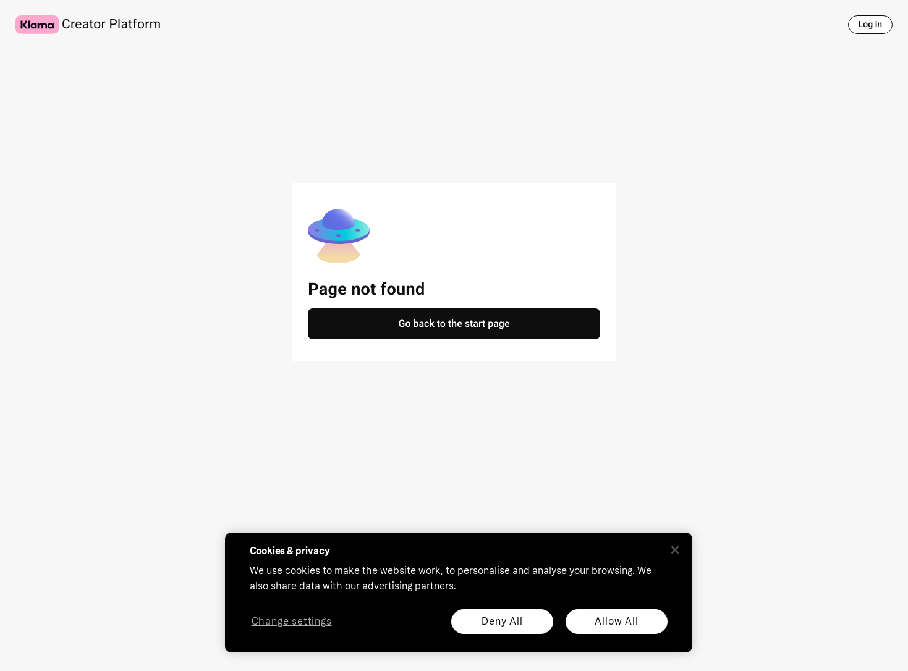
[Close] (675, 549)
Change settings (291, 622)
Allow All (616, 621)
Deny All (502, 621)
